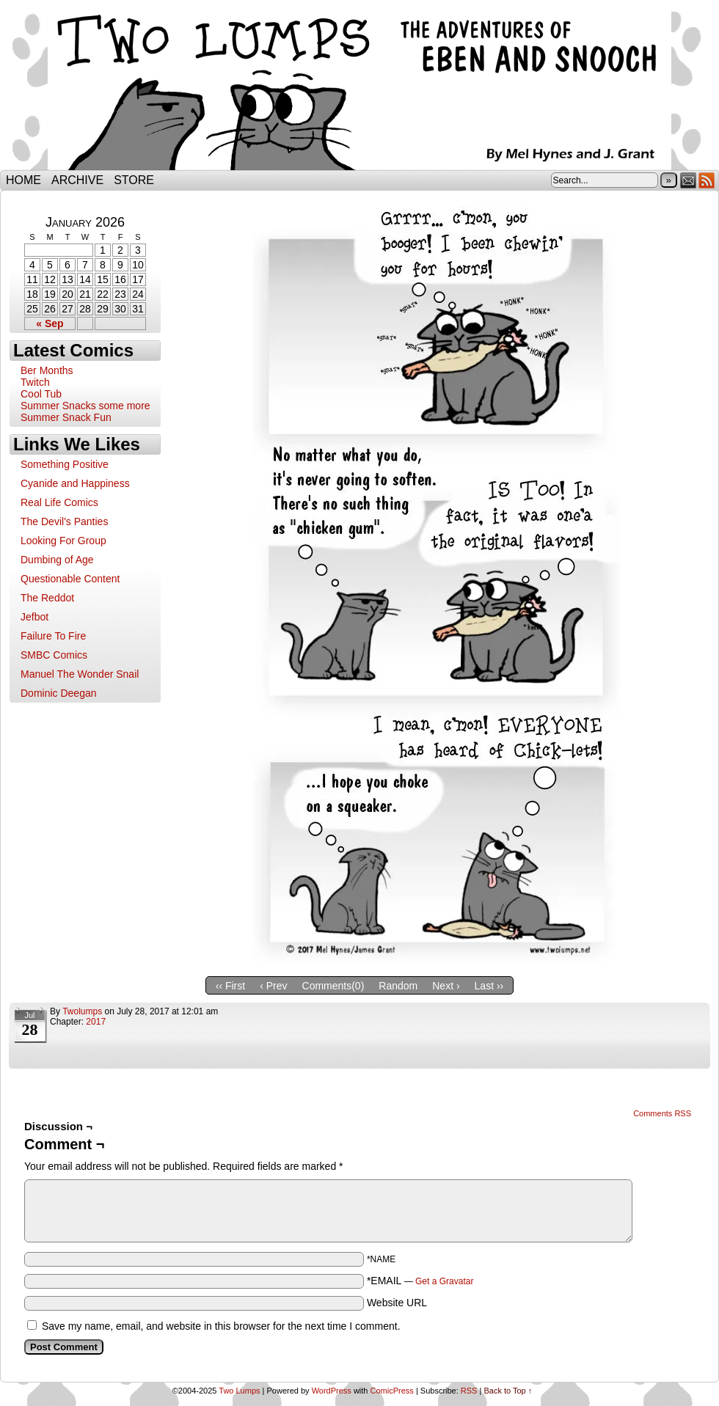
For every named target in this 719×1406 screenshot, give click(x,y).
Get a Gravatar (444, 1281)
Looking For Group (63, 540)
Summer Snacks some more (85, 405)
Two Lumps (359, 88)
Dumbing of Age (57, 559)
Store (134, 180)
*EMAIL (420, 1280)
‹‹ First (230, 986)
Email (688, 180)
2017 (96, 1022)
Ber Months (47, 370)
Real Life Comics (59, 502)
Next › (445, 986)
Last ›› (489, 986)
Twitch (35, 382)
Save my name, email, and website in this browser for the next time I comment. (221, 1326)
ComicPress (392, 1390)
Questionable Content (70, 579)
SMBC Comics (54, 655)
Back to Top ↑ (507, 1390)
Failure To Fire (53, 636)
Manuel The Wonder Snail (80, 674)
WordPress (331, 1390)
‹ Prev (273, 986)
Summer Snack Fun (66, 417)
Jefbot (34, 617)
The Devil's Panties (64, 521)
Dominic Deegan (59, 693)
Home (23, 180)
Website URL (397, 1302)
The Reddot (47, 598)
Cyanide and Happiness (75, 483)
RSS (707, 180)
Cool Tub (41, 394)
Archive (77, 180)
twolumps (82, 1011)
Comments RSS (662, 1113)
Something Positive (65, 464)
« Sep (49, 323)
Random (398, 986)
